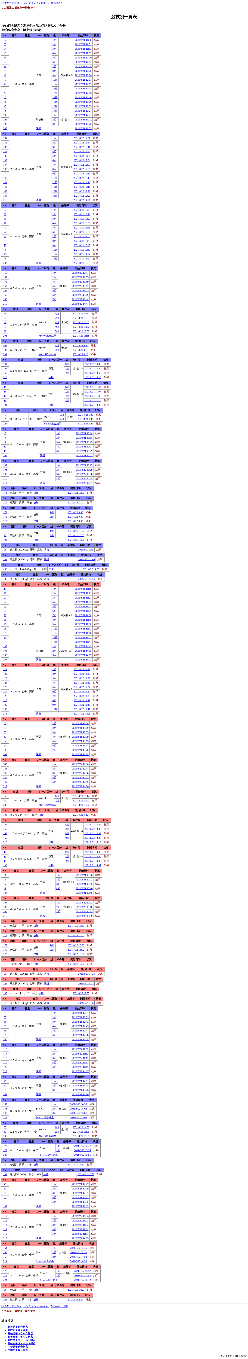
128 (5, 700)
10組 (55, 79)
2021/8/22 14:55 (91, 569)
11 (5, 451)
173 (5, 1150)
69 (5, 218)
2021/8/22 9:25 (75, 1299)
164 (5, 1248)
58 (5, 1030)
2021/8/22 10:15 (84, 465)
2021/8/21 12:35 (80, 1202)
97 (5, 1003)
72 (5, 232)
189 (5, 455)
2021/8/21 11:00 (92, 387)
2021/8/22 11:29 (82, 678)
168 (5, 1108)
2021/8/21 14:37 (92, 865)
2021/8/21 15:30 (81, 313)
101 (5, 345)
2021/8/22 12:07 (82, 164)
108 (5, 469)
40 (5, 75)
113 (5, 1225)
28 (5, 628)
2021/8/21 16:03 (81, 318)
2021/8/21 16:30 (80, 1094)
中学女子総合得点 (18, 1350)
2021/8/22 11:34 (82, 687)
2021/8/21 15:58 (81, 331)
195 (5, 655)
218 (5, 842)
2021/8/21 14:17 (83, 655)
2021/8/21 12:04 (83, 66)
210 (5, 916)
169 (5, 1113)
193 (5, 646)
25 (5, 615)
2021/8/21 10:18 (84, 437)
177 (5, 935)
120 (5, 1067)
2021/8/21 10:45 (92, 856)
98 (5, 549)
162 (5, 368)
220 (5, 377)
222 (5, 1117)
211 (5, 483)
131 (5, 138)
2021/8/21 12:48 (80, 1035)
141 (5, 182)
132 (5, 142)
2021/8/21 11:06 (92, 396)
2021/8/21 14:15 (83, 650)
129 (5, 704)
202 (5, 263)
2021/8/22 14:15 (80, 1238)
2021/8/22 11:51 (82, 138)
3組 (54, 48)
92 (5, 535)
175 (5, 516)
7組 (54, 66)
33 (5, 44)
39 (5, 71)
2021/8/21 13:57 (82, 258)
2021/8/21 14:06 (80, 1090)
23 (5, 606)
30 (5, 637)
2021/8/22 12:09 (82, 169)
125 (5, 687)
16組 (55, 106)
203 (5, 1094)
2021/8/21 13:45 (82, 241)
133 (5, 147)
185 (5, 993)
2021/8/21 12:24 (83, 110)
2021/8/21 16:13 (80, 1206)
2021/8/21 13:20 (80, 750)
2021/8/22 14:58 (78, 1104)
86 (5, 313)
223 (5, 954)
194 (5, 650)
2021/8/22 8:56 (80, 345)
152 (5, 281)
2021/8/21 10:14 (84, 433)
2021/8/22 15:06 (78, 1113)
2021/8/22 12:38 (80, 773)
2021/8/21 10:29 (84, 451)
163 (5, 373)
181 (5, 983)
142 (5, 186)
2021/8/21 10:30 (76, 925)
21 (5, 597)
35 (5, 53)
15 (5, 387)
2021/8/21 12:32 (80, 1193)
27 (5, 624)
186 (5, 569)
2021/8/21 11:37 (83, 628)
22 (5, 602)
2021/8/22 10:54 (80, 1216)
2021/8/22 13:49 (92, 368)
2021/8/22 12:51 (80, 272)
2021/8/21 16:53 (84, 455)
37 (5, 62)
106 (5, 911)
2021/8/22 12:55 (80, 277)
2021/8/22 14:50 (78, 1252)
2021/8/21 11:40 (83, 633)
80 (5, 1085)
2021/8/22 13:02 (80, 286)
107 (5, 465)
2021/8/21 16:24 (80, 1039)
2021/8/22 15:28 (92, 377)
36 (5, 57)
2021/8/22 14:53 (78, 1257)
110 (5, 478)
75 (5, 245)
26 (5, 619)
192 (5, 539)
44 (5, 93)
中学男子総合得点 (18, 1346)
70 (5, 223)
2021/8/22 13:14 (80, 299)
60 (5, 723)
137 (5, 164)
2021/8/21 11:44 (83, 642)
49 (5, 1184)
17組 (55, 110)
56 (5, 1021)
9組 (54, 75)
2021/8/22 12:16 (82, 182)
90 (5, 331)
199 (5, 1206)
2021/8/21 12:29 (80, 1188)
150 (5, 272)
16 (5, 391)
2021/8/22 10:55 (86, 1174)
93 (5, 925)
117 (5, 1053)
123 (5, 678)
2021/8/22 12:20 (82, 191)
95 (5, 1164)
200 (5, 1039)
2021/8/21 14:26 (83, 124)
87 (5, 318)
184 (5, 559)
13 (5, 856)
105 (5, 907)
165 (5, 1252)
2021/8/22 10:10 (84, 907)
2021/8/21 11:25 (83, 602)
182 (5, 1299)
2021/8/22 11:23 (82, 669)
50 (5, 1188)
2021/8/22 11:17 (80, 1062)
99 (5, 973)
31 (5, 642)
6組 (54, 62)
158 (5, 829)
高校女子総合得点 (18, 1330)
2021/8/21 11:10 (92, 400)
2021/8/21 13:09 (80, 736)
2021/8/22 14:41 (80, 303)
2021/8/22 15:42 (82, 1275)
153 (5, 286)
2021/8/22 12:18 (82, 186)
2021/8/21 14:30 (76, 1164)
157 (5, 824)
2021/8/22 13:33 (92, 833)
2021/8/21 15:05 (81, 1131)
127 (5, 696)
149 (5, 782)
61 (5, 728)
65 (5, 745)
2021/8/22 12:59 (80, 281)
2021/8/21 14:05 (80, 1085)
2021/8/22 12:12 (82, 173)
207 (5, 805)
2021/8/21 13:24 (82, 210)
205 (5, 128)
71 (5, 227)
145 (5, 764)
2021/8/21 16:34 (80, 754)
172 (5, 1146)
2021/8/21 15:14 (81, 796)
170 (5, 1271)
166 (5, 1257)
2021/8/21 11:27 (83, 597)
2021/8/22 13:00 (76, 492)
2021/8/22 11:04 (80, 1229)
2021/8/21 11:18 (83, 588)
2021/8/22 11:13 (80, 1053)
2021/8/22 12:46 (80, 782)
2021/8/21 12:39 (80, 1017)
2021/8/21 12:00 (83, 57)
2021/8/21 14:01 (80, 1081)
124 (5, 682)
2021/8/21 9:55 (85, 549)
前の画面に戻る (59, 1306)
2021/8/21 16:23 (83, 128)
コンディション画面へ (36, 2)
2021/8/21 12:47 (80, 1030)
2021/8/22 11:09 (80, 1049)
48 (5, 110)
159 (5, 833)
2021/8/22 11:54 (82, 142)
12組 (55, 88)
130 (5, 709)
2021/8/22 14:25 (82, 713)
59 (5, 1035)
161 (5, 364)
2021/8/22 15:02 (76, 949)
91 (5, 531)
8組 (54, 71)
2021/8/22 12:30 (80, 764)
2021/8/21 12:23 (83, 106)
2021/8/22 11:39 (82, 696)
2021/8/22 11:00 (86, 559)
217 (5, 786)
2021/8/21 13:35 (82, 227)
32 (5, 40)
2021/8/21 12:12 (83, 84)
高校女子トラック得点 (20, 1336)
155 (5, 295)
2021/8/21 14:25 (86, 579)
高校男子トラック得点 (20, 1333)
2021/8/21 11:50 (83, 40)
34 (5, 48)
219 (5, 303)
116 (5, 1049)
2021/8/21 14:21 (83, 115)
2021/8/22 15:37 (82, 1271)
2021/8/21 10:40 (92, 852)
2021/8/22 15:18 (92, 842)
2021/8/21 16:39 (82, 263)
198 (5, 124)
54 (5, 1013)
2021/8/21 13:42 (82, 236)
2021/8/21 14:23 (83, 119)
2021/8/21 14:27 (76, 1289)
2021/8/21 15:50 (81, 326)
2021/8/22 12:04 (82, 160)
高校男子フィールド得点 (21, 1340)
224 (5, 1280)
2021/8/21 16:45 (84, 892)
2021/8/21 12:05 (83, 71)
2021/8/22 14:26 (82, 200)
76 (5, 249)
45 (5, 97)
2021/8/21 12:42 (80, 1021)
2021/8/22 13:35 (92, 837)
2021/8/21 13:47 (82, 245)
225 (5, 1154)
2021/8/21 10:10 (84, 888)
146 (5, 768)
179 (5, 945)
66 (5, 750)
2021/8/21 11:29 (83, 611)
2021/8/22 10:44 (84, 478)
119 (5, 1062)
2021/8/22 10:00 (76, 502)
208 (5, 335)
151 (5, 277)
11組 (55, 84)
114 (5, 1229)
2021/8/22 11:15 (80, 1058)
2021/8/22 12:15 (82, 178)
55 (5, 1017)
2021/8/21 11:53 (83, 48)
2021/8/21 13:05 (80, 732)
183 (5, 1174)
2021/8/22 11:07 (80, 1220)
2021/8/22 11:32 (82, 682)
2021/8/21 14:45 (92, 405)
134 (5, 151)
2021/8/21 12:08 (83, 75)
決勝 (38, 128)
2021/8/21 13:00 (80, 728)
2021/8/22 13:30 (92, 829)
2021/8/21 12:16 (83, 93)
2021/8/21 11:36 (83, 624)
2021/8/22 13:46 (92, 364)
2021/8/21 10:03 (84, 879)
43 (5, 88)
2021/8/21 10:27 (84, 446)
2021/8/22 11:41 (82, 700)
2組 (54, 44)
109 (5, 474)
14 (5, 861)
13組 (55, 93)
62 (5, 732)
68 (5, 214)
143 (5, 191)
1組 (54, 40)
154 (5, 290)
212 (5, 1238)
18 (5, 400)
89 (5, 326)
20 (5, 593)
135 (5, 156)
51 (5, 1193)
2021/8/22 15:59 (84, 916)
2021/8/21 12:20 (83, 101)
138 (5, 169)
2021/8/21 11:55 (83, 53)
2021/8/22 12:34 (80, 768)
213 (5, 1071)
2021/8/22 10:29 (84, 469)
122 (5, 673)
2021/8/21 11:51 (83, 44)
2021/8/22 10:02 (84, 902)
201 (5, 754)
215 (5, 521)
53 (5, 1202)
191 (5, 405)
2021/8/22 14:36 (80, 786)
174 (5, 512)
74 (5, 241)
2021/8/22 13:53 (92, 373)
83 (5, 1131)
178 (5, 492)
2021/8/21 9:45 (85, 419)
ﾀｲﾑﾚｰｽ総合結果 (47, 335)
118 (5, 1058)
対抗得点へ (57, 2)
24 (5, 611)
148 (5, 777)
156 (5, 299)
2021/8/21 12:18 (83, 97)
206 (5, 1136)
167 (5, 1104)
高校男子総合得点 (18, 1327)
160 (5, 837)
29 (5, 633)
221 (5, 1261)
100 (5, 579)
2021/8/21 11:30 (83, 615)
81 (5, 1090)
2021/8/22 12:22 (82, 195)
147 (5, 773)
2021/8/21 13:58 (80, 723)
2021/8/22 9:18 (80, 350)
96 (5, 1289)
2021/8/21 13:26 (82, 214)
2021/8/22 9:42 (80, 814)
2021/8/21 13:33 (82, 223)
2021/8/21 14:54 (82, 254)
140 (5, 178)
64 (5, 741)
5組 (54, 57)
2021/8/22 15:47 (82, 1146)
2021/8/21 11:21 (83, 593)
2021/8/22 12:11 (82, 147)
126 (5, 691)
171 (5, 1275)
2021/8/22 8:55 (85, 983)
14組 (55, 97)
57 (5, 1026)
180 (5, 949)
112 (5, 1220)
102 (5, 350)
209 (5, 354)
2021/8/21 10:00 (76, 531)
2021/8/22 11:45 (82, 704)
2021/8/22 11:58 (82, 151)
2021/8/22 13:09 (80, 295)
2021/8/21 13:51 (82, 249)
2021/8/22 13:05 (80, 290)
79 (5, 1081)
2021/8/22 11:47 (82, 709)
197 (5, 119)
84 (5, 796)
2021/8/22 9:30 (75, 512)
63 (5, 736)
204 (5, 659)
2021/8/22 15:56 (82, 1150)
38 (5, 66)
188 (5, 892)
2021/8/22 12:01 (82, 156)
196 (5, 115)
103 (5, 814)
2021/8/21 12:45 (80, 1026)
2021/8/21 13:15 (80, 745)
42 (5, 84)
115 (5, 1233)
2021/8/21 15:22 (81, 800)
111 (5, 1216)
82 (5, 1127)
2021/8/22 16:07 (84, 483)
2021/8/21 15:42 (81, 322)
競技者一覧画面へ (11, 2)
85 (5, 800)
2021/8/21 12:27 (80, 1184)
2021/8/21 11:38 (83, 619)
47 (5, 106)
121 (5, 669)
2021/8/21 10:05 (84, 884)
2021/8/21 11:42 (83, 637)
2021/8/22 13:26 (92, 824)
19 (5, 588)
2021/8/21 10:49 (92, 861)
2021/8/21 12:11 (83, 79)
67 (5, 210)
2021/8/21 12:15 (83, 88)
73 (5, 236)
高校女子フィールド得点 (21, 1343)
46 (5, 101)
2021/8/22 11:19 (80, 1067)
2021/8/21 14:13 (83, 646)
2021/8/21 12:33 (80, 1197)
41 (5, 79)
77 (5, 254)
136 (5, 160)
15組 (55, 101)
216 (5, 200)
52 (5, 1197)
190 (5, 865)
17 (5, 396)
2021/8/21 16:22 (83, 659)
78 (5, 258)
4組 (54, 53)
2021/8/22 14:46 (78, 1248)
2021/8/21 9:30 (85, 414)
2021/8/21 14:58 (81, 1127)
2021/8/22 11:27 (82, 673)
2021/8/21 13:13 (80, 741)
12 (5, 852)
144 (5, 195)
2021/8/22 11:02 (80, 1225)
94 (5, 964)
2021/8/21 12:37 (80, 1013)
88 (5, 322)
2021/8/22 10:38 (84, 474)
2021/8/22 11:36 (82, 691)
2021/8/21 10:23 (84, 442)
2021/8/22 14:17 (80, 1071)
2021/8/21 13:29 (82, 218)
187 (5, 423)
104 (5, 902)
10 (5, 446)
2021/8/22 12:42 (80, 777)
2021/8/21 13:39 (82, 232)
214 (5, 713)
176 (5, 502)
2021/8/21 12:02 (83, 62)
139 (5, 173)
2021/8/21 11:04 (92, 391)
